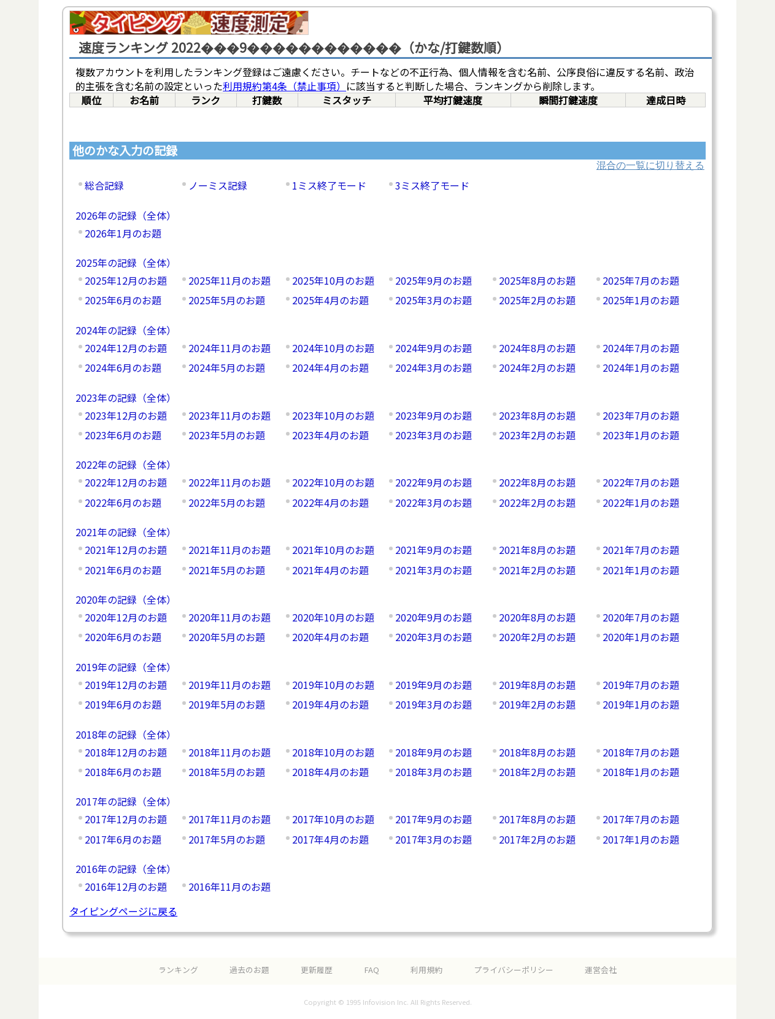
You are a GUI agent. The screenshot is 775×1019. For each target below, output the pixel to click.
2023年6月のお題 (123, 435)
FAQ (371, 969)
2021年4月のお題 (330, 570)
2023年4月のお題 (330, 435)
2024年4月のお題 (330, 367)
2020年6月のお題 (123, 636)
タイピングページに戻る (123, 911)
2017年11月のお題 (229, 819)
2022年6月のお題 (123, 502)
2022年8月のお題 (537, 482)
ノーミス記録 (217, 185)
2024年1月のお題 (641, 367)
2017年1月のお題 (641, 839)
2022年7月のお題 (641, 482)
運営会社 (601, 969)
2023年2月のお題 (537, 435)
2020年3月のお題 (433, 636)
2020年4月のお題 (330, 636)
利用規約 (426, 969)
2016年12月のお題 (126, 886)
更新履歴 (317, 969)
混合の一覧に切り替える (650, 165)
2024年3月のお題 (433, 367)
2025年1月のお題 (641, 300)
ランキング (178, 969)
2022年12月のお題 (126, 482)
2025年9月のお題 (433, 280)
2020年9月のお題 (433, 617)
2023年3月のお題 (433, 435)
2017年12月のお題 (126, 819)
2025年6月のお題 (123, 300)
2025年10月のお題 (333, 280)
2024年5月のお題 (226, 367)
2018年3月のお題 (433, 771)
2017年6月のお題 (123, 839)
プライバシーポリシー (513, 969)
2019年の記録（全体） (125, 666)
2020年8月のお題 (537, 617)
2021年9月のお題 (433, 549)
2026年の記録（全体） (125, 215)
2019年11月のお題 (229, 684)
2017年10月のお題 (333, 819)
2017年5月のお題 (226, 839)
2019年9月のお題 (433, 684)
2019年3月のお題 (433, 704)
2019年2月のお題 (537, 704)
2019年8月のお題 (537, 684)
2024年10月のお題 (333, 347)
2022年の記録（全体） (125, 464)
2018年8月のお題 (537, 752)
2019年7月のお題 (641, 684)
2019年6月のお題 (123, 704)
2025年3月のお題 (433, 300)
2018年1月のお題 (641, 771)
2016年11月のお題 (229, 886)
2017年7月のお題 (641, 819)
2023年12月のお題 (126, 415)
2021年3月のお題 (433, 570)
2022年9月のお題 (433, 482)
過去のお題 (249, 969)
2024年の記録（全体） (125, 330)
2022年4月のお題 (330, 502)
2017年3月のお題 (433, 839)
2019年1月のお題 (641, 704)
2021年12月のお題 (126, 549)
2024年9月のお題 (433, 347)
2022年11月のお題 (229, 482)
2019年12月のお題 (126, 684)
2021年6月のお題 (123, 570)
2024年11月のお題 (229, 347)
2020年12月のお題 (126, 617)
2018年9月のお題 (433, 752)
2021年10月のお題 (333, 549)
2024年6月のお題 (123, 367)
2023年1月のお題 (641, 435)
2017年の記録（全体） (125, 801)
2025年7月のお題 (641, 280)
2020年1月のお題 (641, 636)
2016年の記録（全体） (125, 868)
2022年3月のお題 (433, 502)
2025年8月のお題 (537, 280)
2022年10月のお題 (333, 482)
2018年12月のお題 (126, 752)
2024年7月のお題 (641, 347)
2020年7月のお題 (641, 617)
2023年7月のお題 (641, 415)
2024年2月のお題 (537, 367)
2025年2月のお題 (537, 300)
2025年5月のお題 (226, 300)
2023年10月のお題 (333, 415)
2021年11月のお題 (229, 549)
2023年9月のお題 (433, 415)
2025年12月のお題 (126, 280)
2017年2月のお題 (537, 839)
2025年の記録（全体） (125, 262)
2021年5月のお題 (226, 570)
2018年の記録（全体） (125, 734)
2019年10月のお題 (333, 684)
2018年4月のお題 (330, 771)
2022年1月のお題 (641, 502)
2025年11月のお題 (229, 280)
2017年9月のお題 (433, 819)
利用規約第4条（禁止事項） (284, 86)
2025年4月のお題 (330, 300)
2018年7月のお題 (641, 752)
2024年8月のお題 (537, 347)
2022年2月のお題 (537, 502)
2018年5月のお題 (226, 771)
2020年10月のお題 (333, 617)
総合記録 (104, 185)
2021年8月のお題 (537, 549)
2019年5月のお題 (226, 704)
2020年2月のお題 (537, 636)
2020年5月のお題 (226, 636)
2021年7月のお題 (641, 549)
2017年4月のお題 (330, 839)
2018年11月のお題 (229, 752)
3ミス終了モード (432, 185)
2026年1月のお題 (123, 233)
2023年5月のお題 (226, 435)
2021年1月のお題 (641, 570)
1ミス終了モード (329, 185)
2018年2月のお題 (537, 771)
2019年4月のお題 (330, 704)
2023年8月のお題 (537, 415)
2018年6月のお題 (123, 771)
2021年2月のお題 (537, 570)
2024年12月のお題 (126, 347)
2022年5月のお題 (226, 502)
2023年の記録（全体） (125, 397)
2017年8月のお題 (537, 819)
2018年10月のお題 (333, 752)
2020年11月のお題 (229, 617)
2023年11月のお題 (229, 415)
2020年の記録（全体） (125, 599)
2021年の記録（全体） (125, 532)
